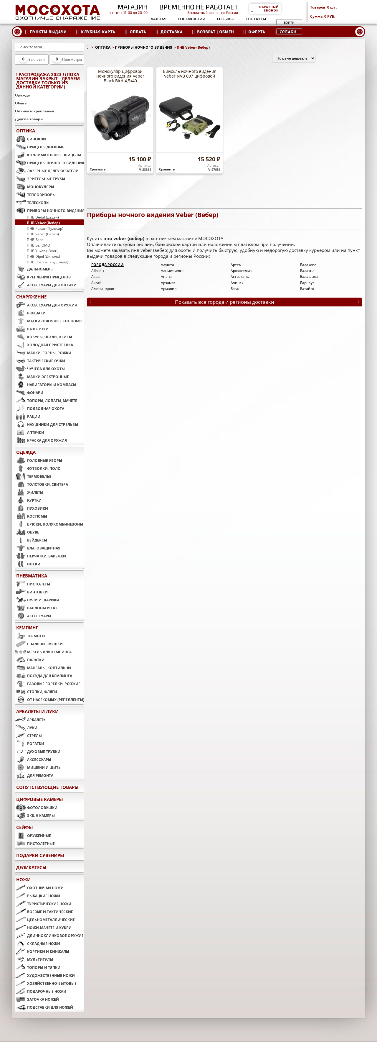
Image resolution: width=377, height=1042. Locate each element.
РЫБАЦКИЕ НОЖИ (37, 895)
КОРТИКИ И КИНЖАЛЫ (42, 951)
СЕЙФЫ (24, 827)
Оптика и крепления (34, 111)
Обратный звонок (264, 8)
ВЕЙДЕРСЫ (31, 540)
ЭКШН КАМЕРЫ (35, 815)
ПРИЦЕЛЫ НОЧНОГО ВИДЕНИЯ (49, 163)
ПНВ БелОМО (38, 245)
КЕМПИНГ (27, 628)
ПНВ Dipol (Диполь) (43, 256)
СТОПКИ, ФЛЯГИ (36, 691)
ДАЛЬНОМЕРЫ (34, 269)
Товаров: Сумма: (337, 12)
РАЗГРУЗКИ (32, 329)
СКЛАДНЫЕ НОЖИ (37, 943)
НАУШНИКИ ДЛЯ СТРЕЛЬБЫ (46, 424)
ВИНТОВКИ (31, 592)
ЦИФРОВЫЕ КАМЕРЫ (39, 799)
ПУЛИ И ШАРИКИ (37, 600)
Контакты (255, 19)
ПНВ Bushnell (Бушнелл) (47, 262)
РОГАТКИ (29, 743)
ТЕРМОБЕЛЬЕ (33, 476)
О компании (191, 19)
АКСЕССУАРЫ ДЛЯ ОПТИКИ (46, 285)
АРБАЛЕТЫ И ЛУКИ (37, 711)
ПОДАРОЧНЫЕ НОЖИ (40, 991)
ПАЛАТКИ (29, 660)
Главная (157, 19)
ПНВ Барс (35, 239)
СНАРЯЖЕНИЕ (31, 297)
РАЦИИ (27, 416)
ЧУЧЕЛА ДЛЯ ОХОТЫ (40, 368)
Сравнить (98, 169)
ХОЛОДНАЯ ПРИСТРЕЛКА (44, 345)
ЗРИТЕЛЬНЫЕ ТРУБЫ (40, 178)
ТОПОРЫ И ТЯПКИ (37, 967)
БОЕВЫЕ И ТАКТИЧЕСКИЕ (44, 911)
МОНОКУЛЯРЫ (34, 186)
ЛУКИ (26, 727)
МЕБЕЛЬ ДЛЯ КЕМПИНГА (43, 652)
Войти (289, 22)
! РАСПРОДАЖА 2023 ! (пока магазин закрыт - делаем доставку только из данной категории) (48, 80)
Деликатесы (31, 867)
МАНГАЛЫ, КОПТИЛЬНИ (43, 667)
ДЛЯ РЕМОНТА (34, 775)
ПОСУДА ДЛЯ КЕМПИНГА (43, 675)
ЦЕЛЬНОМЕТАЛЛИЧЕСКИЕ (45, 919)
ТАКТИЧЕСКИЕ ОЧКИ (40, 360)
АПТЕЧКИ (29, 432)
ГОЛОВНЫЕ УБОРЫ (38, 460)
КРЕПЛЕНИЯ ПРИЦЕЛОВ (43, 277)
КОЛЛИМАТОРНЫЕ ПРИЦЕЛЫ (48, 155)
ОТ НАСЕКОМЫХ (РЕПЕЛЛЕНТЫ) (49, 699)
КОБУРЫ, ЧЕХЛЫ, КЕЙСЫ (43, 337)
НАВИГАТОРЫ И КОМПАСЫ (45, 384)
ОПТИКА (25, 131)
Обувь (21, 103)
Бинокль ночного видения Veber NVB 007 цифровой (189, 73)
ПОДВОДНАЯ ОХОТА (39, 408)
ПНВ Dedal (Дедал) (43, 217)
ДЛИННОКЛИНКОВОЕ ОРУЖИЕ (49, 935)
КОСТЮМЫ (31, 516)
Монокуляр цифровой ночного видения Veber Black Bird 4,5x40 (120, 75)
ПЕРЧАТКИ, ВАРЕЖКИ (40, 556)
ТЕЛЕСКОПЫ (32, 202)
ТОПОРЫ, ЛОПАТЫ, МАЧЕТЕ (46, 400)
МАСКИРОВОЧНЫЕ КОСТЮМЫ (48, 321)
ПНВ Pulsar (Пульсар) (45, 228)
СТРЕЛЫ (28, 735)
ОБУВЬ (27, 532)
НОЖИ (23, 879)
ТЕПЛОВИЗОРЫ (35, 194)
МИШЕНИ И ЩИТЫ (38, 767)
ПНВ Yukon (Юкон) (43, 250)
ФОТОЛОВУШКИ (36, 807)
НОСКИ (27, 564)
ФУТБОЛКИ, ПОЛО (38, 468)
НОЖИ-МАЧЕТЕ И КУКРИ (43, 927)
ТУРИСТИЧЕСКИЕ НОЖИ (43, 903)
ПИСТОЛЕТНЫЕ (35, 843)
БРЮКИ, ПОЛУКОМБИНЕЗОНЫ (49, 524)
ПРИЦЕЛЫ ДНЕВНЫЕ (39, 147)
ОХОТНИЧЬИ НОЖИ (39, 888)
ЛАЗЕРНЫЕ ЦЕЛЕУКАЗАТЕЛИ (47, 171)
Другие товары (29, 119)
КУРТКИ (28, 500)
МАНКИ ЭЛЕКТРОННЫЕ (42, 376)
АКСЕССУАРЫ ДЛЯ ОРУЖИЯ (46, 305)
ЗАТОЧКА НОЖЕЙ (37, 999)
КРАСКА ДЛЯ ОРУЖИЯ (41, 440)
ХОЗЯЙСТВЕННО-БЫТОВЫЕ (46, 983)
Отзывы (225, 19)
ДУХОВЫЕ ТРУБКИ (37, 751)
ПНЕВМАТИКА (31, 576)
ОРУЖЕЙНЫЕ (33, 835)
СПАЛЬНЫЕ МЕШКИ (39, 644)
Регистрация (289, 31)
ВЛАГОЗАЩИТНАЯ (37, 548)
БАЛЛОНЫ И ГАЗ (36, 608)
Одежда (22, 95)
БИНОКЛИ (30, 139)
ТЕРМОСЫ (30, 636)
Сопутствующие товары (47, 787)
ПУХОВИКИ (31, 508)
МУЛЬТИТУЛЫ (34, 959)
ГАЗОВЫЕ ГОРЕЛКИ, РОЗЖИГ (47, 683)
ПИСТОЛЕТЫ (32, 584)
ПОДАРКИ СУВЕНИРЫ (40, 855)
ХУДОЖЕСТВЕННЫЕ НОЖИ (45, 975)
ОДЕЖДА (26, 452)
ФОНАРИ (29, 392)
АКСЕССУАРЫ (33, 616)
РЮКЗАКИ (30, 313)
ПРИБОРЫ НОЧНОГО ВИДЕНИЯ (49, 210)
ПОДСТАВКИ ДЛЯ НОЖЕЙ (44, 1007)
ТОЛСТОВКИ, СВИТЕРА (41, 484)
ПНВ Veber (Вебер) (43, 222)
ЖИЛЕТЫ (29, 492)
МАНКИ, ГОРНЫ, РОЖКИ (43, 352)
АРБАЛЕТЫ (31, 719)
